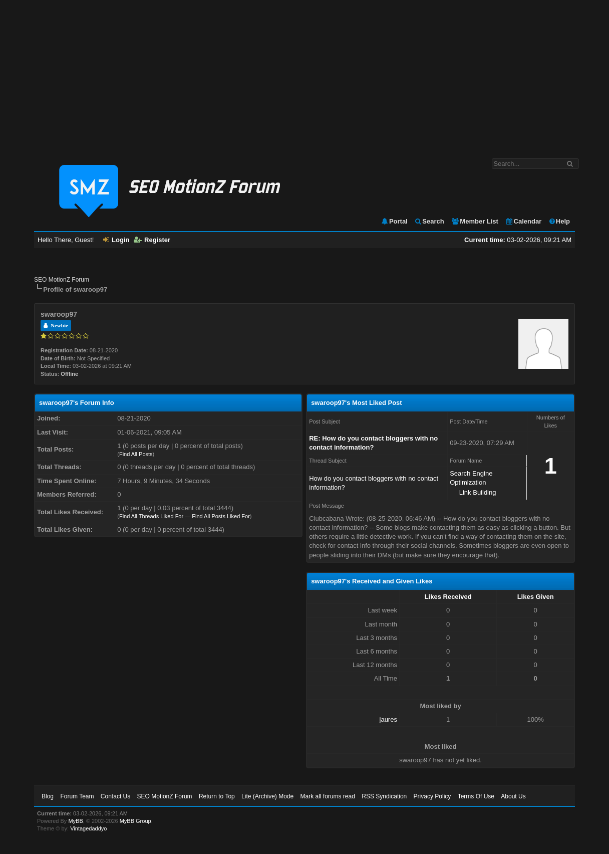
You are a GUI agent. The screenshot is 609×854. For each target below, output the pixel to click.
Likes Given (535, 596)
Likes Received (448, 596)
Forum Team (77, 796)
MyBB (75, 821)
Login (116, 240)
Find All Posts (136, 454)
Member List (474, 221)
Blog (48, 796)
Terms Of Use (476, 796)
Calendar (523, 221)
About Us (513, 796)
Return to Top (217, 796)
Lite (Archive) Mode (267, 796)
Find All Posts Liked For (221, 516)
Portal (394, 221)
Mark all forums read (327, 796)
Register (152, 240)
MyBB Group (135, 821)
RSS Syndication (384, 796)
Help (559, 221)
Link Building (477, 492)
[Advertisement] (304, 74)
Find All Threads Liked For (151, 516)
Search (429, 221)
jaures (388, 719)
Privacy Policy (432, 796)
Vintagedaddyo (88, 828)
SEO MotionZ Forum (61, 279)
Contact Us (115, 796)
